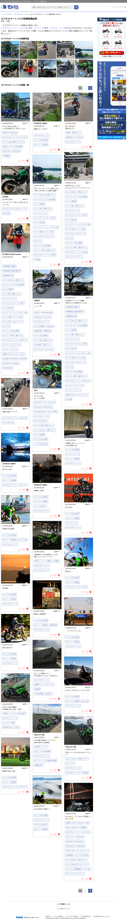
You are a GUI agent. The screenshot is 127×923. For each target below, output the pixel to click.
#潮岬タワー (39, 684)
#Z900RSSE (16, 151)
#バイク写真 (70, 229)
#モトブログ (70, 234)
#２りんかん (20, 354)
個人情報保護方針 (86, 916)
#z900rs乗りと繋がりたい (43, 345)
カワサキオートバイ (9, 28)
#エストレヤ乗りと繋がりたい (76, 247)
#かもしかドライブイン (74, 257)
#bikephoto (50, 326)
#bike (87, 823)
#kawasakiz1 (79, 841)
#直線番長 (69, 855)
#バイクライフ (71, 215)
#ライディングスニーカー (11, 345)
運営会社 (47, 916)
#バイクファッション (73, 224)
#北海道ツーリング (41, 747)
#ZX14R (10, 423)
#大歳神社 (6, 156)
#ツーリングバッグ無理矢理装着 (45, 760)
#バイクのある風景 (9, 142)
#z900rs (5, 132)
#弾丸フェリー (39, 561)
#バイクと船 (23, 540)
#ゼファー (23, 485)
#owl (74, 823)
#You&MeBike (7, 368)
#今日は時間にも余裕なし (43, 694)
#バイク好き (81, 229)
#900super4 (80, 846)
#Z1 (47, 349)
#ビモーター (70, 837)
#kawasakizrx (48, 407)
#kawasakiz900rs (47, 312)
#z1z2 (68, 850)
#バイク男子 (83, 215)
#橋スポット (77, 132)
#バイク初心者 (71, 220)
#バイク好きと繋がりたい (43, 340)
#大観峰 (56, 561)
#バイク (21, 142)
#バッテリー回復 (8, 723)
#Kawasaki (14, 132)
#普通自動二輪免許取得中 (11, 271)
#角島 (68, 132)
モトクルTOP (18, 14)
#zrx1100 (80, 137)
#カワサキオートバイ (10, 137)
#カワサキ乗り (52, 411)
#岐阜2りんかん (8, 354)
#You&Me (14, 359)
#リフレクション (71, 523)
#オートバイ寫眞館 (41, 144)
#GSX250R (6, 151)
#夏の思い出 (70, 137)
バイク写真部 (64, 28)
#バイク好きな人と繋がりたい (76, 192)
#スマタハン (80, 874)
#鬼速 (68, 823)
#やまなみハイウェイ (42, 565)
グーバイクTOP (6, 14)
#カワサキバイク (40, 402)
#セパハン (69, 874)
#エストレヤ (81, 234)
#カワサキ (23, 137)
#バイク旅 (86, 224)
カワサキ (53, 28)
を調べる (112, 53)
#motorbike (38, 317)
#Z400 (85, 252)
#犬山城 (5, 359)
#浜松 (5, 146)
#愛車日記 (47, 331)
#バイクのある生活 (41, 444)
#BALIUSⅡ (23, 418)
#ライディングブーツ (10, 349)
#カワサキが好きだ (41, 421)
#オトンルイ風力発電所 (42, 751)
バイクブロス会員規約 (72, 916)
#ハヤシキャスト (83, 850)
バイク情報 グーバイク (63, 908)
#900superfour (70, 846)
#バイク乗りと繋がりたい (74, 206)
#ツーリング (39, 349)
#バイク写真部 (71, 201)
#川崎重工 (83, 827)
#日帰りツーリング (9, 713)
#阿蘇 (49, 561)
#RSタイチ (23, 340)
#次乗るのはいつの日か (11, 727)
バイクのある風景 (26, 28)
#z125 (85, 587)
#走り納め (22, 713)
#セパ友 (87, 869)
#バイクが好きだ (40, 506)
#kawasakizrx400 (40, 411)
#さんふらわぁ (71, 759)
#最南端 (37, 689)
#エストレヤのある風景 (74, 243)
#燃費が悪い (39, 765)
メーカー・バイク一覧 (118, 7)
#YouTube (6, 363)
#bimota (80, 823)
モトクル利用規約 (58, 916)
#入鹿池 (37, 259)
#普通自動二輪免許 (9, 266)
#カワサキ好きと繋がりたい (44, 425)
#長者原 (85, 773)
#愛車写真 (38, 331)
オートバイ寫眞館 (41, 28)
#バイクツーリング (72, 210)
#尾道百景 (53, 625)
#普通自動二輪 (8, 275)
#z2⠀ (52, 349)
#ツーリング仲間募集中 (74, 869)
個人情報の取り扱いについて (101, 916)
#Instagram (15, 363)
